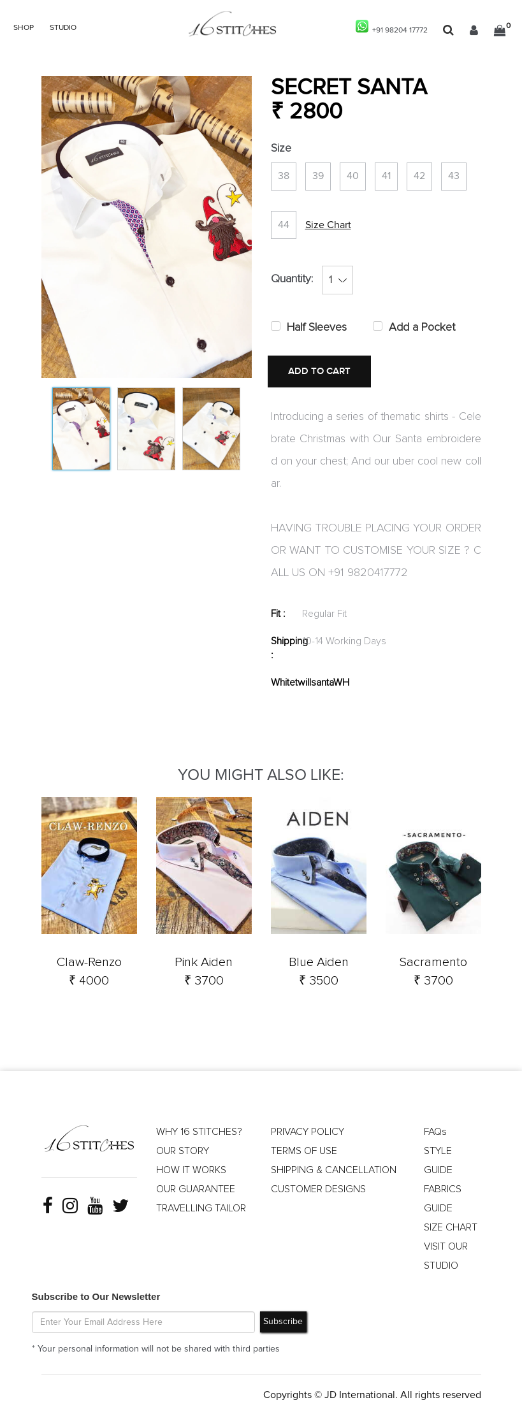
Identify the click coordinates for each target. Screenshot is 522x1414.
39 (318, 176)
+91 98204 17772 (392, 27)
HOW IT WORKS (191, 1169)
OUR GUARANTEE (195, 1188)
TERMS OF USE (304, 1150)
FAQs (435, 1131)
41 (386, 176)
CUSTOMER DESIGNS (318, 1188)
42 (419, 176)
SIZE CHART (450, 1227)
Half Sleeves (317, 328)
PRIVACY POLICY (307, 1131)
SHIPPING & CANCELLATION (333, 1169)
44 (283, 225)
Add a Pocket (422, 328)
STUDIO (63, 28)
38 (283, 176)
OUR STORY (182, 1150)
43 (454, 176)
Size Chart (328, 225)
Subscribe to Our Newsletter (96, 1295)
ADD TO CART (318, 372)
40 (353, 176)
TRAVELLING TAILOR (201, 1207)
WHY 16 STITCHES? (199, 1131)
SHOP (23, 28)
